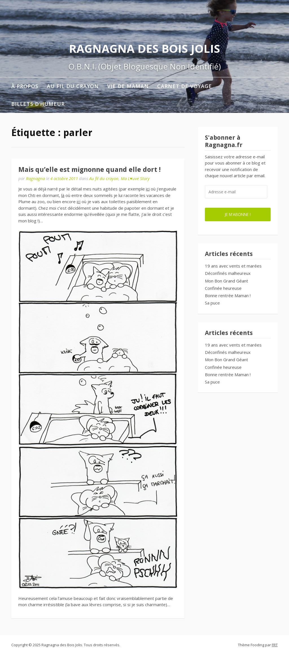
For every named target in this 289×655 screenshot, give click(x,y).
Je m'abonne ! (238, 214)
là (62, 195)
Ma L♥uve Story (135, 178)
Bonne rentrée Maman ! (228, 295)
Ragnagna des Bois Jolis (144, 48)
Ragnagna (35, 178)
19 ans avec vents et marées (233, 266)
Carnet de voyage (184, 86)
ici (148, 189)
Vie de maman (128, 86)
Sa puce (212, 303)
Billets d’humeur (38, 103)
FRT (275, 644)
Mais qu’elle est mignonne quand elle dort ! (89, 170)
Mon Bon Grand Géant (226, 281)
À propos (24, 86)
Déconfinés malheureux (228, 273)
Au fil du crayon (73, 86)
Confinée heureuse (223, 288)
